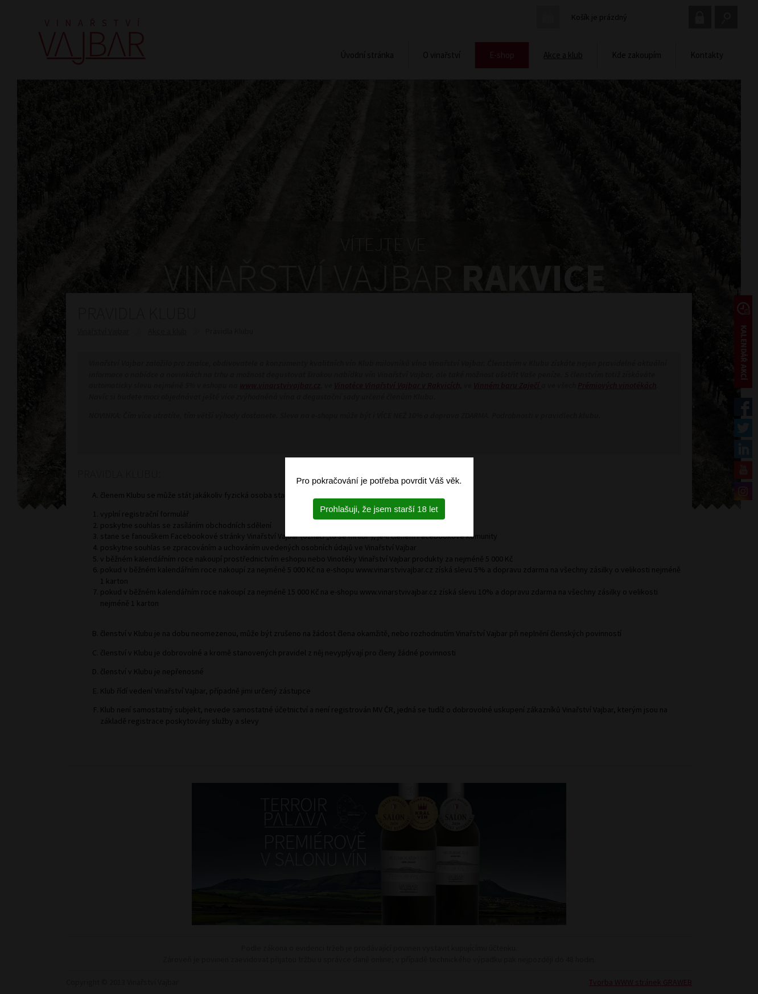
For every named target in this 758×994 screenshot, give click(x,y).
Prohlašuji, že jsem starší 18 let (379, 509)
